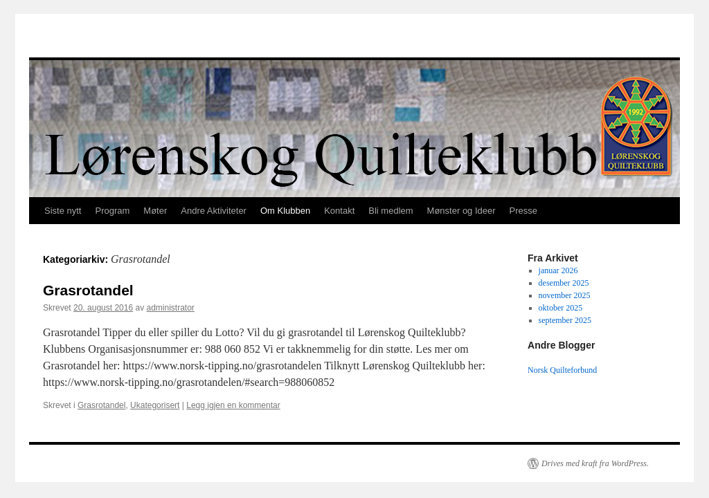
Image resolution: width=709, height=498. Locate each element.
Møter (155, 210)
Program (112, 210)
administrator (170, 308)
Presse (523, 210)
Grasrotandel (88, 290)
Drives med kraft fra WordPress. (595, 463)
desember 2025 (564, 283)
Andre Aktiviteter (213, 210)
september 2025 (565, 320)
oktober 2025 (561, 308)
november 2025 (565, 295)
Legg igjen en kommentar (233, 405)
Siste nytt (62, 210)
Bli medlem (390, 210)
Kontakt (339, 210)
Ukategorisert (154, 405)
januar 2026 (558, 270)
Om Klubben (285, 210)
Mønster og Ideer (461, 210)
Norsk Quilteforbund (563, 370)
